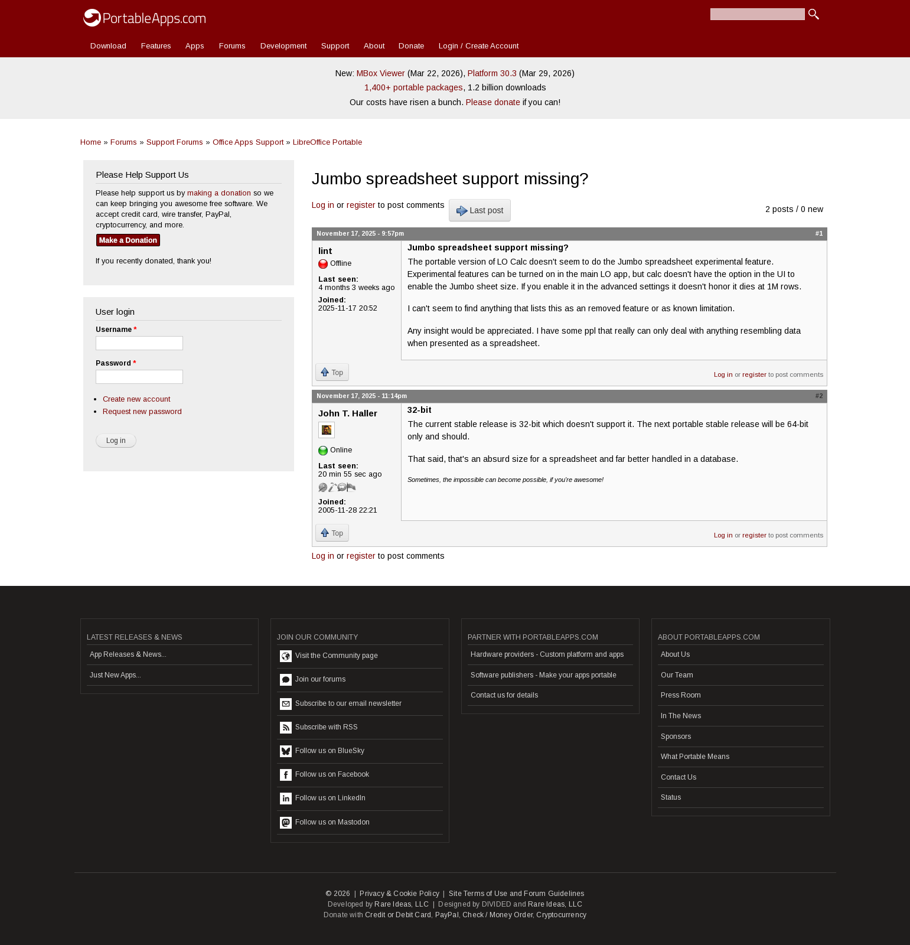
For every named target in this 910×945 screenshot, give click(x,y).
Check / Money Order (497, 915)
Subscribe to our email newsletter (341, 704)
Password (116, 363)
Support (335, 45)
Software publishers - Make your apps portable (544, 675)
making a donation (219, 192)
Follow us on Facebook (324, 775)
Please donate (493, 102)
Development (283, 45)
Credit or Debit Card (398, 915)
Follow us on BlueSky (322, 751)
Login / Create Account (478, 45)
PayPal (447, 915)
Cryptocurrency (561, 915)
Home (90, 142)
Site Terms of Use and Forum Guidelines (517, 893)
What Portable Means (695, 756)
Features (156, 45)
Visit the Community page (329, 656)
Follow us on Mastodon (325, 823)
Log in (323, 205)
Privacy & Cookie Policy (399, 893)
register (361, 205)
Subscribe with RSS (319, 728)
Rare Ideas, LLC (401, 904)
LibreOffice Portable (327, 142)
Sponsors (676, 736)
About (374, 45)
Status (671, 797)
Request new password (142, 411)
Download (108, 45)
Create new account (136, 399)
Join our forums (312, 680)
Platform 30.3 (492, 73)
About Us (675, 654)
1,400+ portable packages (413, 87)
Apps (194, 45)
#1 (819, 233)
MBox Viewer (381, 73)
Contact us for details (504, 695)
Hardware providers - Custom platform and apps (547, 654)
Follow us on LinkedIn (323, 798)
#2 (819, 395)
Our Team (677, 675)
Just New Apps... (115, 675)
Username (116, 329)
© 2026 (337, 893)
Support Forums (174, 142)
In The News (681, 716)
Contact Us (678, 777)
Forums (232, 45)
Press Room (681, 695)
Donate (411, 45)
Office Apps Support (248, 142)
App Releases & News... (128, 654)
